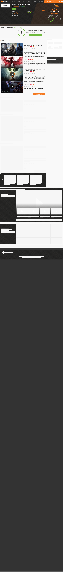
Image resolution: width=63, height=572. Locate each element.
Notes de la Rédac (54, 13)
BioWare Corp (33, 11)
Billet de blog (12, 25)
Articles (7, 25)
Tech (19, 1)
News (1, 25)
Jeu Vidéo (13, 1)
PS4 (19, 6)
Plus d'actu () (39, 94)
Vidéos (16, 25)
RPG (16, 12)
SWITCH (50, 1)
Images (20, 25)
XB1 (21, 6)
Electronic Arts (16, 13)
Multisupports (16, 6)
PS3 (22, 6)
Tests (35, 1)
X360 (24, 6)
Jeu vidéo (29, 59)
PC (45, 1)
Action (15, 12)
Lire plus (43, 10)
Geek (23, 1)
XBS (47, 1)
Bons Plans (41, 1)
